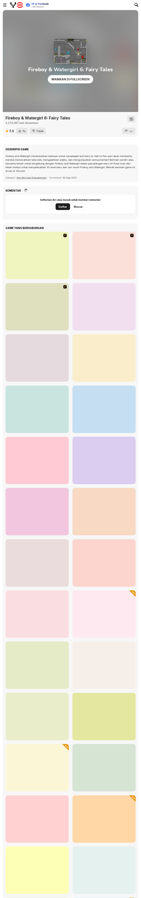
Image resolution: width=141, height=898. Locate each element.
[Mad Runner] (104, 614)
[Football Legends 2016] (37, 358)
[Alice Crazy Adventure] (37, 665)
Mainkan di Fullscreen (70, 79)
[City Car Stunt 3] (37, 409)
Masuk (78, 206)
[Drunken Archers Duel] (37, 460)
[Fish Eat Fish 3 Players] (104, 307)
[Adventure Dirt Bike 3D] (104, 819)
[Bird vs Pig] (104, 563)
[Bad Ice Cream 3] (37, 307)
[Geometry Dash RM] (104, 767)
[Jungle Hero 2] (37, 819)
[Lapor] (128, 131)
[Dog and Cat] (104, 511)
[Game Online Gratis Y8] (16, 5)
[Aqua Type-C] (104, 665)
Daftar (63, 206)
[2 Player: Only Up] (37, 511)
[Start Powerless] (37, 716)
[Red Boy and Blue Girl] (104, 358)
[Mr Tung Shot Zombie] (37, 767)
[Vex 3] (104, 870)
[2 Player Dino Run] (104, 460)
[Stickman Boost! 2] (104, 716)
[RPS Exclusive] (104, 409)
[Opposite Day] (37, 614)
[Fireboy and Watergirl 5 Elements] (37, 870)
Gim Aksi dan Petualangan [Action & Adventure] (31, 177)
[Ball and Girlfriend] (37, 563)
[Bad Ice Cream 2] (104, 255)
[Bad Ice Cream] (37, 255)
